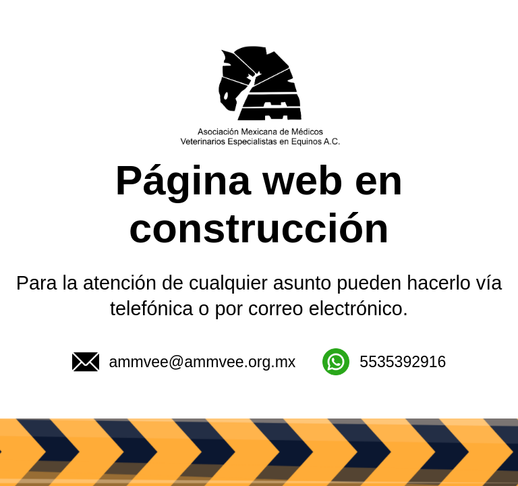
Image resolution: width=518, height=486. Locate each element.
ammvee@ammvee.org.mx (184, 361)
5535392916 (384, 361)
